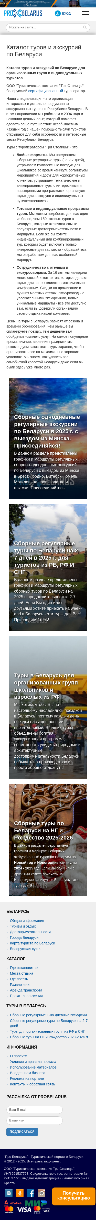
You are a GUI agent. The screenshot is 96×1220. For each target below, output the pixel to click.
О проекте (18, 1056)
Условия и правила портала (33, 1062)
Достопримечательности (30, 932)
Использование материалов (33, 1067)
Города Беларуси (24, 937)
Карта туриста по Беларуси (32, 943)
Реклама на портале (27, 1078)
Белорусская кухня (25, 949)
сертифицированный (46, 91)
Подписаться (22, 1132)
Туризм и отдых (23, 926)
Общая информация (27, 921)
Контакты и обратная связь (32, 1084)
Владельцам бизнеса (27, 1073)
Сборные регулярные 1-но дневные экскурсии (48, 1015)
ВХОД (66, 13)
